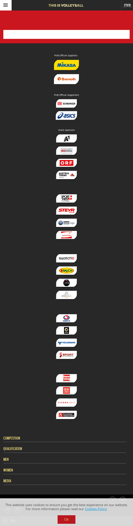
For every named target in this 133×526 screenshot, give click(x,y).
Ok (66, 519)
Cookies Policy (96, 509)
